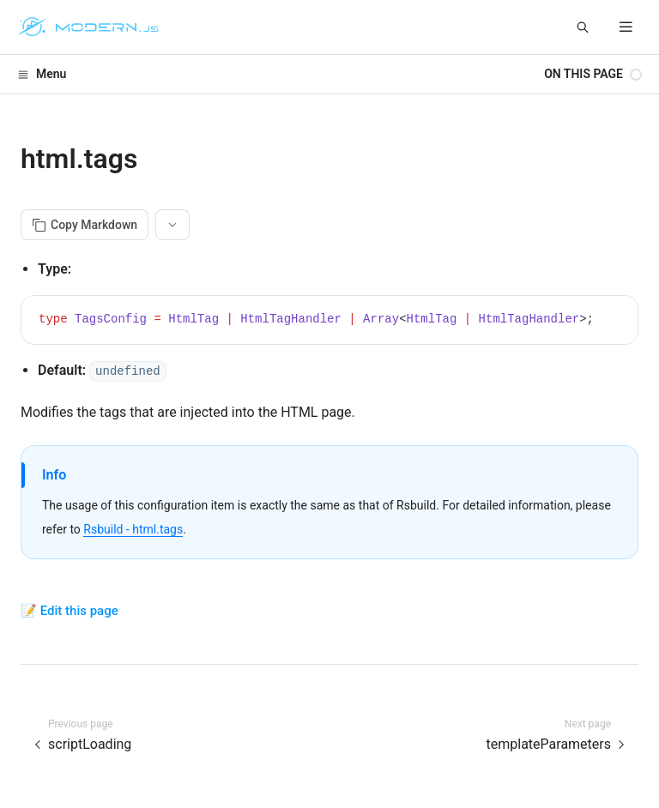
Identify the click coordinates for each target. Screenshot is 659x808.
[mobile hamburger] (626, 27)
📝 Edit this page (69, 610)
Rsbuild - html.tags (133, 529)
